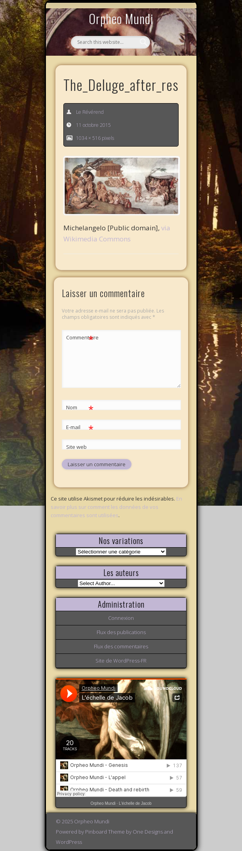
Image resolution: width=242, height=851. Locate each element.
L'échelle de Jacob (135, 803)
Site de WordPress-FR (121, 660)
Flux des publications (121, 632)
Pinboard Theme (105, 831)
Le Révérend (90, 112)
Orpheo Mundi (121, 18)
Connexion (121, 617)
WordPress (69, 841)
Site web (76, 446)
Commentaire (80, 338)
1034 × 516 (88, 138)
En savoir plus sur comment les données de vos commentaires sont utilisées (116, 507)
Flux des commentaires (121, 646)
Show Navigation (167, 72)
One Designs (148, 831)
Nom (79, 407)
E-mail (79, 427)
